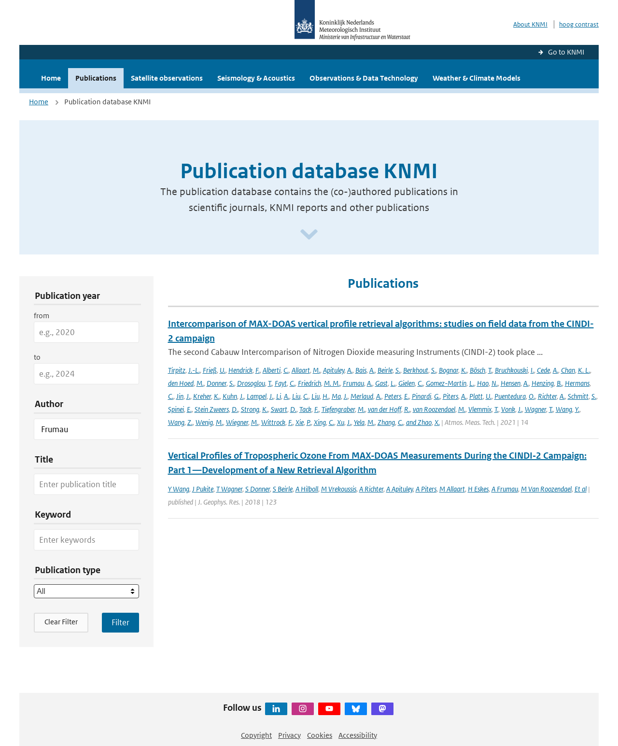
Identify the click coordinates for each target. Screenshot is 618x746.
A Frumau (505, 488)
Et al (581, 488)
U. (222, 370)
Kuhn (230, 396)
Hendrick (240, 370)
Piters (450, 396)
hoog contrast (579, 24)
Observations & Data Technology (363, 78)
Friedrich (309, 383)
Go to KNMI (566, 51)
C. (286, 370)
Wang (564, 409)
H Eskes (478, 488)
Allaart (301, 370)
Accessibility (357, 735)
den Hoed (181, 383)
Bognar (448, 370)
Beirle (385, 370)
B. (559, 383)
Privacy (289, 735)
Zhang (386, 422)
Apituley (333, 370)
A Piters (426, 488)
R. (407, 409)
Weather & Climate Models (476, 78)
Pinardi (421, 396)
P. (309, 422)
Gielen (406, 383)
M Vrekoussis (338, 488)
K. (464, 370)
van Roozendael (434, 409)
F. (257, 370)
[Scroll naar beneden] (309, 235)
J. (188, 396)
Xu (340, 422)
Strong (250, 409)
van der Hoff (384, 409)
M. (316, 370)
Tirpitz (176, 370)
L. (393, 383)
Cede (543, 370)
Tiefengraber (338, 409)
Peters (392, 396)
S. (397, 370)
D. (235, 409)
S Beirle (283, 488)
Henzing (543, 383)
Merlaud (362, 396)
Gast (381, 383)
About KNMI (530, 24)
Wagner (535, 409)
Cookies (319, 735)
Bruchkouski (511, 370)
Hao (483, 383)
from (41, 315)
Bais (360, 370)
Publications (95, 78)
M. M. (332, 383)
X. (437, 422)
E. (406, 396)
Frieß (210, 370)
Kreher (202, 396)
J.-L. (194, 370)
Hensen (510, 383)
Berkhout (415, 370)
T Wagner (229, 488)
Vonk (508, 409)
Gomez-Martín (446, 383)
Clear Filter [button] (61, 621)
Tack (305, 409)
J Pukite (202, 488)
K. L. (584, 370)
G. (437, 396)
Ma (336, 396)
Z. (190, 422)
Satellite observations (167, 78)
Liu (296, 396)
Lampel (257, 396)
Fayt (281, 383)
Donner (216, 383)
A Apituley (399, 488)
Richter (547, 396)
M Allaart (452, 488)
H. (326, 396)
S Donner (257, 488)
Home (51, 78)
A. (349, 370)
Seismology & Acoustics (256, 78)
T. (490, 370)
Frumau (353, 383)
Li (278, 396)
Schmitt (578, 396)
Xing (320, 422)
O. (532, 396)
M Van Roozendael (546, 488)
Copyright (256, 735)
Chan (568, 370)
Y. (577, 409)
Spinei (176, 409)
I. (532, 370)
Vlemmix (480, 409)
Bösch (477, 370)
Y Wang (178, 488)
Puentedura (510, 396)
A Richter (371, 488)
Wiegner (237, 422)
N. (495, 383)
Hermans (577, 383)
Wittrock (273, 422)
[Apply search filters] (120, 622)
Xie (299, 422)
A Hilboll (306, 488)
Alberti (272, 370)
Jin (179, 396)
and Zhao (419, 422)
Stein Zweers (212, 409)
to (37, 357)
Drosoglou (251, 383)
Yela (359, 422)
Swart (279, 409)
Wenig (204, 422)
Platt (476, 396)
